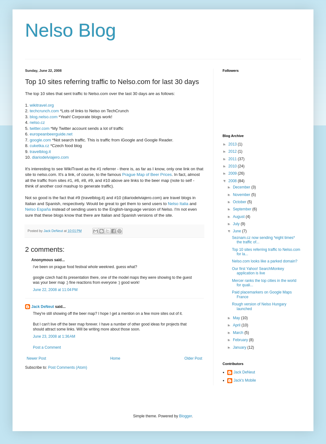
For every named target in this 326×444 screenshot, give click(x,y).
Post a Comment (47, 347)
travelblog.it (40, 151)
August (239, 216)
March (238, 332)
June (237, 231)
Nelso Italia (178, 203)
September (242, 209)
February (241, 340)
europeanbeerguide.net (51, 134)
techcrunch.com (44, 110)
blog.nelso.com (44, 116)
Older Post (193, 358)
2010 (233, 166)
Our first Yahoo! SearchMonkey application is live (258, 271)
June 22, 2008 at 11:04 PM (55, 290)
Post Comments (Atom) (67, 367)
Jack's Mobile (245, 380)
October (240, 202)
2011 (233, 159)
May (237, 318)
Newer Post (36, 358)
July (237, 224)
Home (115, 358)
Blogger (185, 416)
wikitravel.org (42, 105)
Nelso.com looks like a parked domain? (264, 261)
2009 (233, 173)
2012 (233, 151)
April (237, 325)
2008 (233, 181)
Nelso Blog (70, 30)
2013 (233, 144)
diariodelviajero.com (50, 157)
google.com (40, 140)
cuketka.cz (39, 145)
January (240, 347)
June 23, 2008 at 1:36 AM (54, 336)
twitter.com (40, 128)
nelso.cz (37, 122)
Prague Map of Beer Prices (147, 174)
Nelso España (38, 209)
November (242, 195)
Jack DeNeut (42, 306)
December (242, 187)
